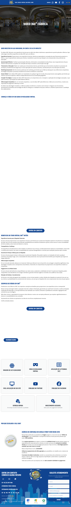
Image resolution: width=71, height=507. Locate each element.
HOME (16, 2)
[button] (36, 505)
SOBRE (32, 2)
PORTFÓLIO (23, 2)
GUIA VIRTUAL (28, 2)
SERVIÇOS (19, 2)
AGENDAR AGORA (11, 341)
